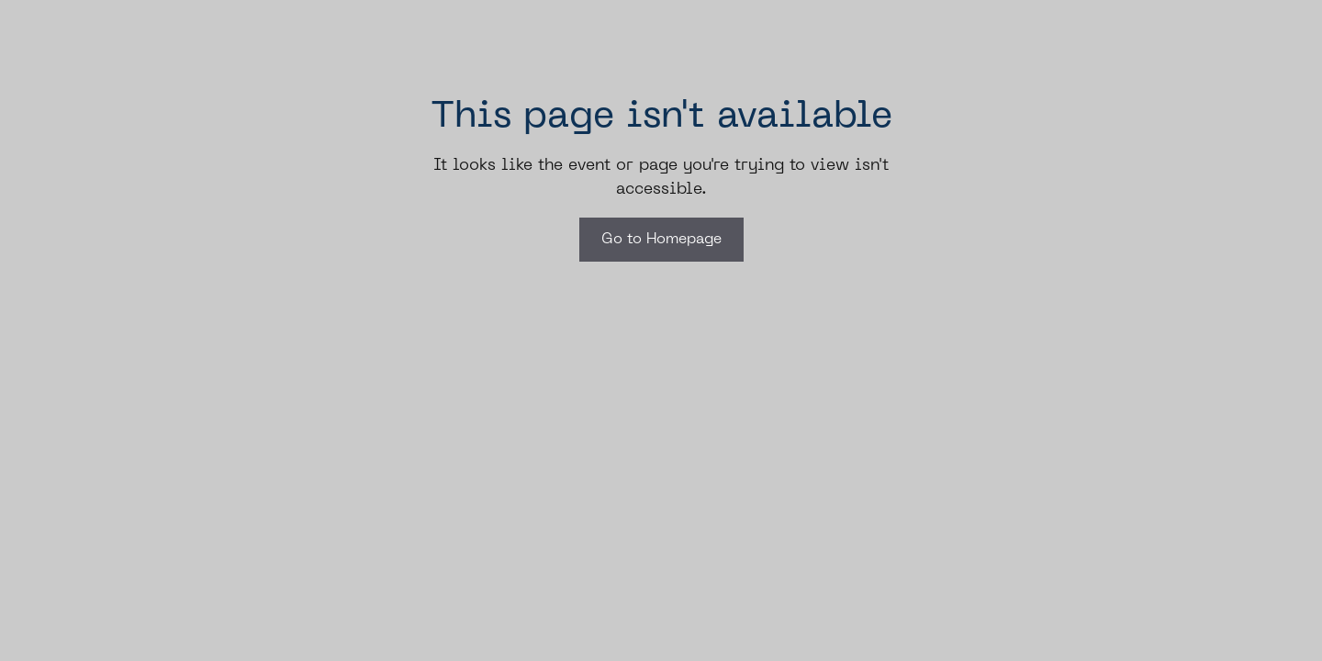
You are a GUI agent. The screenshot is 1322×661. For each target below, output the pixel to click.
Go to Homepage (661, 239)
